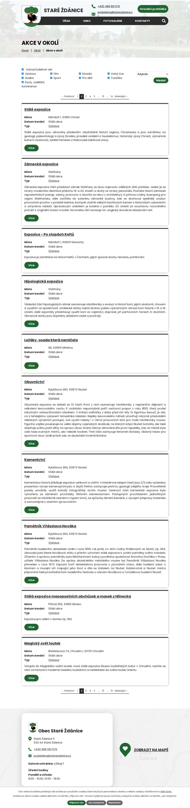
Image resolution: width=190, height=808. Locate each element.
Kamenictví (34, 459)
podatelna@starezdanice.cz (52, 756)
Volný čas (117, 73)
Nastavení (115, 802)
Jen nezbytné (96, 802)
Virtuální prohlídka (153, 9)
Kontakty (142, 21)
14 (112, 96)
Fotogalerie (112, 21)
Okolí (37, 50)
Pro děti (87, 78)
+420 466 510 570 (45, 749)
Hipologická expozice (43, 281)
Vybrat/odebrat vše (39, 69)
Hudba (29, 78)
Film (56, 73)
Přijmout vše (76, 802)
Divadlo (87, 73)
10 (103, 96)
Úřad (66, 21)
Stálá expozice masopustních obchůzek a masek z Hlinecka (77, 596)
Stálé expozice (37, 109)
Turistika (116, 78)
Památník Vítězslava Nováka (50, 526)
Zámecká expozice (41, 164)
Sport (57, 78)
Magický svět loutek (42, 643)
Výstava (30, 73)
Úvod (25, 50)
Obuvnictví (34, 381)
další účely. (166, 791)
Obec (87, 21)
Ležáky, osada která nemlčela (51, 340)
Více (31, 148)
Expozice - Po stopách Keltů (49, 234)
